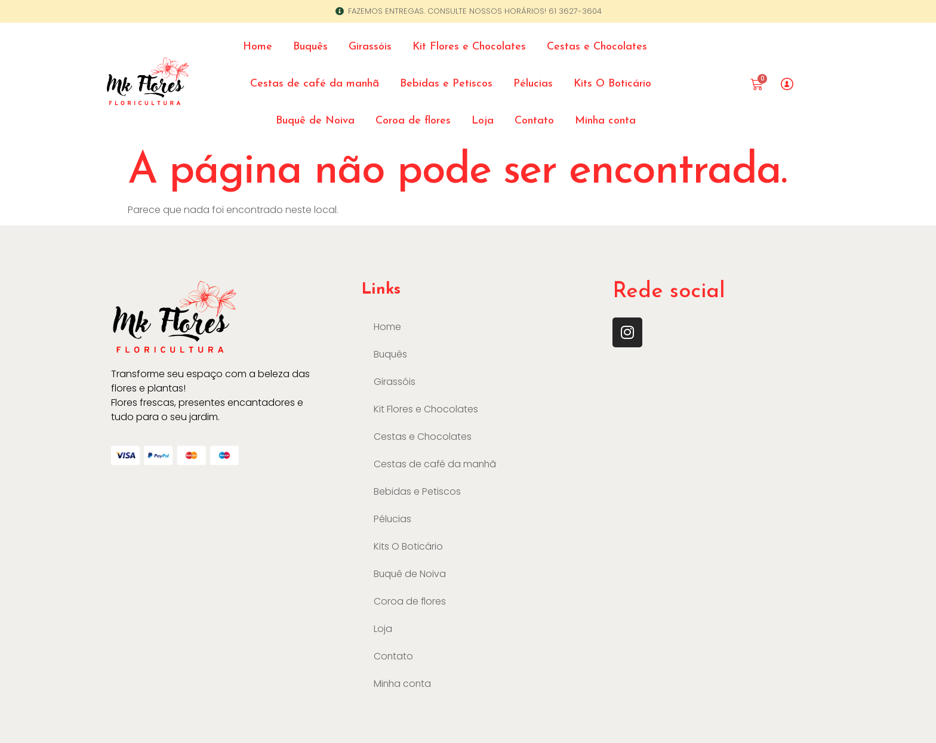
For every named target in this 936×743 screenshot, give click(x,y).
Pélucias (533, 84)
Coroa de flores (413, 121)
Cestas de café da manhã (314, 84)
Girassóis (370, 47)
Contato (534, 121)
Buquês (310, 47)
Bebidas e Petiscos (446, 84)
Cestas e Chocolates (597, 47)
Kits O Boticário (612, 84)
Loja (483, 121)
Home (257, 47)
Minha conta (605, 121)
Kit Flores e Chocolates (469, 47)
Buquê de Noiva (315, 121)
